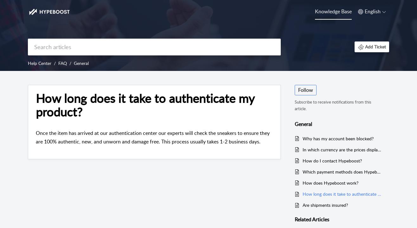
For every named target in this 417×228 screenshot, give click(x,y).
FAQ (62, 63)
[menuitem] (333, 12)
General (81, 63)
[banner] (208, 35)
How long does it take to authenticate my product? (343, 194)
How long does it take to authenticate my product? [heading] (145, 105)
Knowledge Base (333, 11)
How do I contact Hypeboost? (332, 161)
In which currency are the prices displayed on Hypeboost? (343, 150)
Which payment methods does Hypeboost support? (343, 172)
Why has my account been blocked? (338, 139)
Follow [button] (305, 89)
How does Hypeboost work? (330, 183)
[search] (154, 47)
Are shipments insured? (325, 205)
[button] (372, 11)
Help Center (39, 63)
